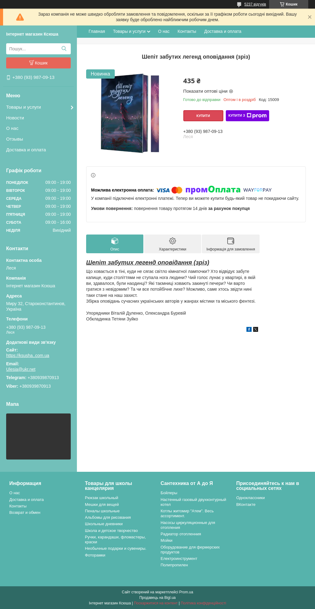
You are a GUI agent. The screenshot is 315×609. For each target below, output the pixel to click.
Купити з (247, 115)
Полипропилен (174, 565)
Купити (203, 116)
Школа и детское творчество (111, 530)
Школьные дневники (104, 524)
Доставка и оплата (26, 149)
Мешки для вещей (102, 504)
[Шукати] (64, 48)
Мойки (166, 540)
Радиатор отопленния (181, 534)
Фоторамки (95, 555)
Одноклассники (250, 497)
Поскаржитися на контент (155, 603)
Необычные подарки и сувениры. (115, 548)
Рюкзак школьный (101, 497)
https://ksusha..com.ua (27, 355)
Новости (15, 117)
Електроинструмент (179, 558)
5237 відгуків (255, 4)
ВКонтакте (246, 504)
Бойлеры (169, 493)
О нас (12, 128)
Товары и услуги (23, 107)
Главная (97, 31)
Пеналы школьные (102, 511)
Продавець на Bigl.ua (157, 597)
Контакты (186, 31)
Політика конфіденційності (203, 603)
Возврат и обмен (24, 512)
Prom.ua (186, 592)
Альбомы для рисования (108, 517)
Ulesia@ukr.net (20, 369)
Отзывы (14, 139)
